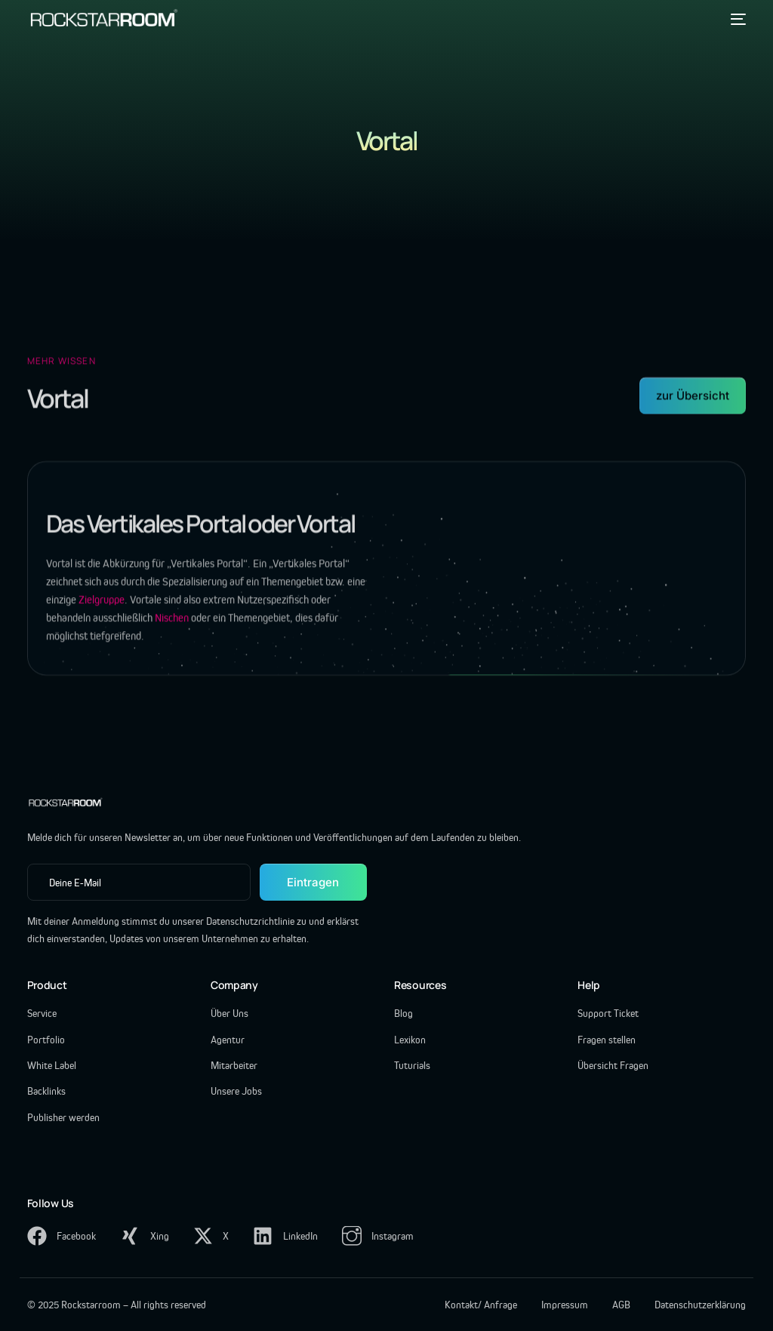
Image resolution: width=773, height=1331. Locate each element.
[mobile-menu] (735, 18)
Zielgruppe (102, 608)
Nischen (172, 627)
